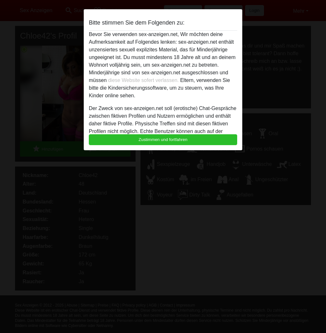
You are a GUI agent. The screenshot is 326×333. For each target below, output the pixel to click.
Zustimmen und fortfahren (163, 139)
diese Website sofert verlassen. (143, 80)
